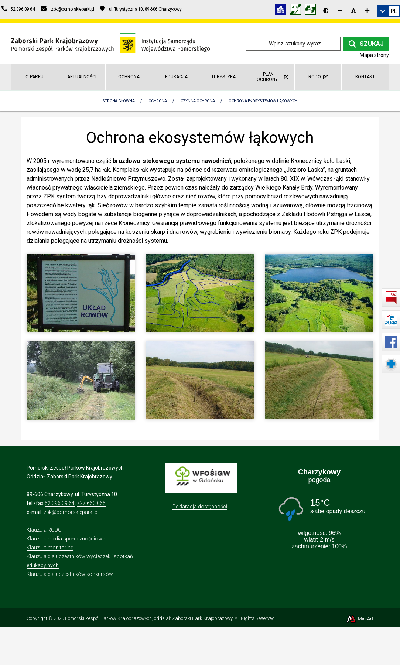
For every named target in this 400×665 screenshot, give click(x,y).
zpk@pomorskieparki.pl (71, 512)
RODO (318, 76)
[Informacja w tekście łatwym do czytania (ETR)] (282, 10)
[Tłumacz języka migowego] (312, 10)
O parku (34, 76)
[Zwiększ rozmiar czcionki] (367, 10)
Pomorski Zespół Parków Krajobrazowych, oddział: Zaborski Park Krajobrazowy (148, 618)
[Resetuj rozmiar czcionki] (353, 10)
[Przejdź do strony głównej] (110, 43)
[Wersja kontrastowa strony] (325, 10)
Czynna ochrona (198, 101)
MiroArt (359, 618)
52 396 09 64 (60, 503)
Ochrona (129, 76)
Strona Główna (118, 101)
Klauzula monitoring (50, 547)
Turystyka (223, 76)
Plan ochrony (272, 77)
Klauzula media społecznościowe (66, 539)
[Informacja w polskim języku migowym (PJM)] (297, 10)
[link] (388, 11)
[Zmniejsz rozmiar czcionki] (340, 10)
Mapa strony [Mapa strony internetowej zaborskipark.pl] (374, 55)
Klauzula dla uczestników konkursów (70, 574)
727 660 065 (91, 503)
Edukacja (176, 76)
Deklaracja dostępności (199, 506)
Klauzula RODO (44, 530)
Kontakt (365, 76)
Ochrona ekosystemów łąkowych (263, 101)
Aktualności (81, 76)
